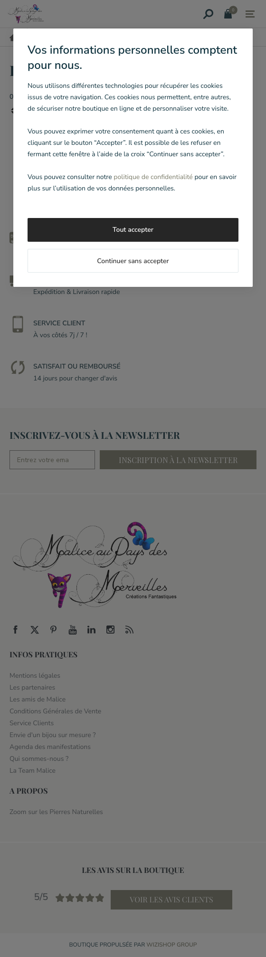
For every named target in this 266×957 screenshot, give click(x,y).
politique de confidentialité (153, 176)
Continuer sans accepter (133, 260)
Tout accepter (133, 229)
